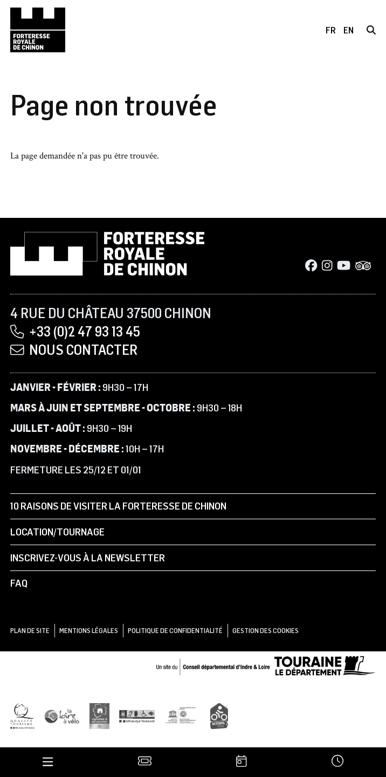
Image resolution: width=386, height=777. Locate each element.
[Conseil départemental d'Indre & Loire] (266, 665)
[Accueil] (37, 30)
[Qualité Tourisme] (22, 715)
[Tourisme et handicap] (137, 715)
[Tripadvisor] (363, 266)
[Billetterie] (144, 762)
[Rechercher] (371, 30)
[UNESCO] (182, 715)
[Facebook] (311, 266)
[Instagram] (327, 266)
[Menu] (47, 762)
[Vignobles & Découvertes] (99, 715)
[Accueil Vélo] (219, 715)
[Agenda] (241, 762)
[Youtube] (343, 266)
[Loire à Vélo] (62, 715)
